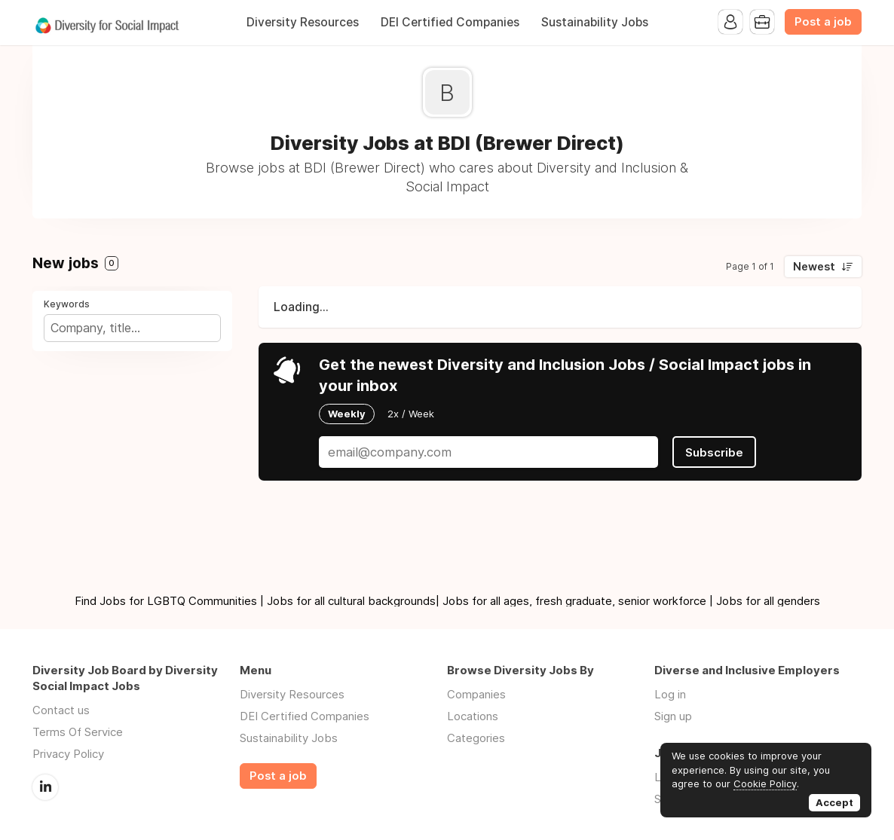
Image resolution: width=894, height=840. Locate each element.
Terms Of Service (77, 732)
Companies (476, 694)
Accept (834, 802)
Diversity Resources (302, 22)
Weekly (347, 414)
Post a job (823, 22)
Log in (670, 694)
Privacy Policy (68, 754)
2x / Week (410, 414)
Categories (476, 738)
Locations (472, 716)
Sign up (673, 716)
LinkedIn (45, 787)
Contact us (61, 710)
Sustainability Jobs (594, 22)
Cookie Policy (765, 783)
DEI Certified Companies (450, 22)
